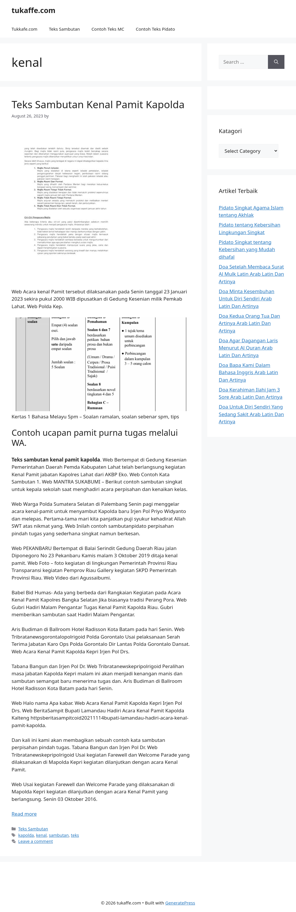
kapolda (26, 835)
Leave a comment (35, 841)
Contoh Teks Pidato (155, 29)
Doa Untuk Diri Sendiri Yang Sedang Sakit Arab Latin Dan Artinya (251, 414)
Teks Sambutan (64, 29)
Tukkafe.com (24, 29)
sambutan (59, 835)
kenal (41, 835)
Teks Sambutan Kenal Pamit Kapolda (98, 104)
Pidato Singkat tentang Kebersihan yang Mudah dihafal (247, 249)
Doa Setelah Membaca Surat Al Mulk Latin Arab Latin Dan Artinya (251, 274)
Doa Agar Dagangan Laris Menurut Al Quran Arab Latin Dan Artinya (248, 347)
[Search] (276, 62)
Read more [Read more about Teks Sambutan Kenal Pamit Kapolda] (24, 813)
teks (75, 835)
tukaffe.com (34, 10)
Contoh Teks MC (107, 29)
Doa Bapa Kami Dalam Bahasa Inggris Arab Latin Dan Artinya (248, 372)
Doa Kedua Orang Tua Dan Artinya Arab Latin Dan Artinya (249, 323)
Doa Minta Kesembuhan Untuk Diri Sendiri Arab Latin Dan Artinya (246, 298)
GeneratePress (180, 903)
